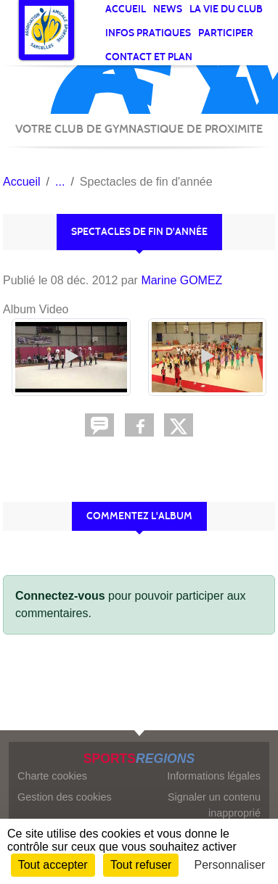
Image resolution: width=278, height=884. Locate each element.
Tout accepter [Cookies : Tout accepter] (53, 865)
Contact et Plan (148, 57)
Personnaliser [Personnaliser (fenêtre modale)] (230, 865)
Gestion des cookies (64, 797)
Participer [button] (225, 33)
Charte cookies (52, 776)
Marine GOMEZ (181, 280)
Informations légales (214, 776)
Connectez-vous (60, 596)
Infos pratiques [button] (148, 33)
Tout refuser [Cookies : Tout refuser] (140, 865)
